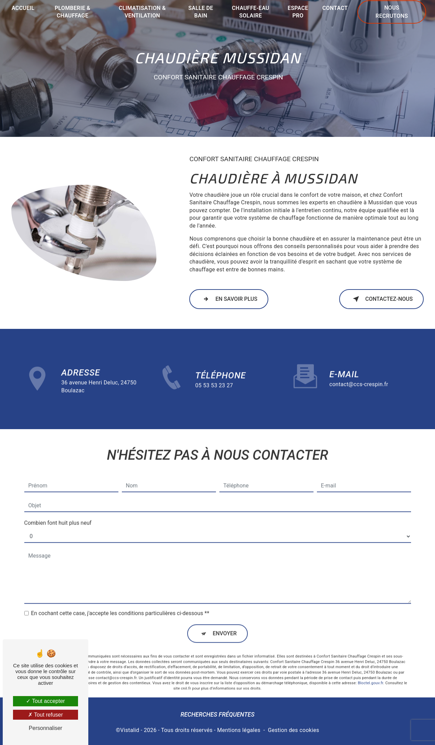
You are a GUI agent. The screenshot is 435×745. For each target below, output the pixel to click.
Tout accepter (45, 701)
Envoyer (224, 624)
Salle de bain (200, 12)
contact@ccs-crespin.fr (358, 374)
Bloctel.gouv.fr (370, 673)
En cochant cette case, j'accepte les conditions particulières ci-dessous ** (120, 604)
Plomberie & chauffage (72, 12)
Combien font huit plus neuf (58, 513)
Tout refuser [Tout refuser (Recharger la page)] (45, 715)
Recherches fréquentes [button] (217, 714)
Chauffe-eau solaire (250, 12)
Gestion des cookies (293, 730)
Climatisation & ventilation (142, 12)
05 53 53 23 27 (214, 394)
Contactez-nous (381, 299)
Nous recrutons (391, 11)
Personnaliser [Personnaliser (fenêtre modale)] (45, 728)
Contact (335, 8)
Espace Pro (298, 12)
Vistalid (129, 730)
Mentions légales (238, 730)
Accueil (23, 8)
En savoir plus (228, 299)
